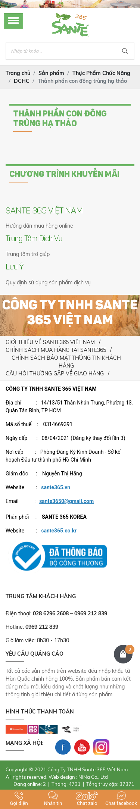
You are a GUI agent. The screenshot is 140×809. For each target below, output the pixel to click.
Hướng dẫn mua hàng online (39, 225)
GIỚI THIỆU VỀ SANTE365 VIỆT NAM (50, 342)
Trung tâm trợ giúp (28, 254)
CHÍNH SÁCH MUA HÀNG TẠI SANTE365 (56, 350)
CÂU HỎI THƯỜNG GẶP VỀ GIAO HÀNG (55, 373)
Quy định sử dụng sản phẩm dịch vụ (48, 282)
